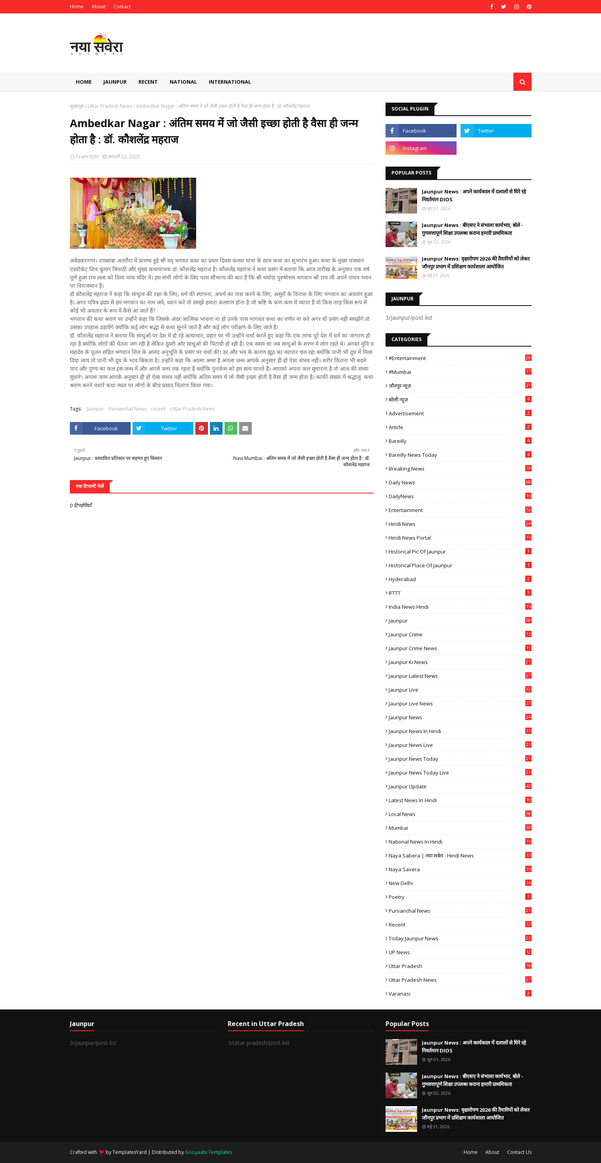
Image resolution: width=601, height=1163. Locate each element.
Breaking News (460, 468)
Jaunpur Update (460, 786)
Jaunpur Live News (460, 703)
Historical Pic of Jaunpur (460, 551)
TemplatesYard (129, 1152)
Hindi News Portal (460, 537)
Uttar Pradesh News (110, 106)
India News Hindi (460, 606)
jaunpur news (460, 717)
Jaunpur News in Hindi (460, 731)
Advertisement (460, 413)
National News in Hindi (460, 841)
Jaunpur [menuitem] (115, 81)
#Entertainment (460, 358)
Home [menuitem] (84, 81)
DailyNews (460, 496)
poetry (460, 896)
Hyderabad (460, 579)
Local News (460, 814)
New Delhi (460, 883)
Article (460, 427)
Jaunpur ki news (460, 662)
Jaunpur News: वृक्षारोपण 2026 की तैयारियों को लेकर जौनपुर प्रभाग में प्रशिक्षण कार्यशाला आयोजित (476, 262)
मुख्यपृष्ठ (77, 106)
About (98, 6)
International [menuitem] (230, 81)
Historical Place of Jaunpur (460, 565)
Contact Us (519, 1152)
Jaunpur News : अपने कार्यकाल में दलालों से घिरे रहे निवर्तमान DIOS (474, 195)
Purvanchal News (127, 408)
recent (158, 408)
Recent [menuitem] (148, 81)
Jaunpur (95, 408)
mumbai (460, 827)
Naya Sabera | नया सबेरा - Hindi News (460, 855)
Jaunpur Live (460, 689)
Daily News (460, 482)
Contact (122, 6)
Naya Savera (460, 869)
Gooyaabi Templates (208, 1152)
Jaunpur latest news (460, 675)
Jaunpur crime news (460, 648)
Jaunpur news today (460, 758)
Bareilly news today (460, 454)
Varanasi (460, 993)
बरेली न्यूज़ (460, 399)
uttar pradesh (460, 966)
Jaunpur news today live (460, 772)
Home (77, 6)
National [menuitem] (183, 81)
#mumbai (460, 371)
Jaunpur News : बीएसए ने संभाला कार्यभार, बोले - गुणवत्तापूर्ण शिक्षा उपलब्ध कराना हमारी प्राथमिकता (472, 228)
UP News (460, 952)
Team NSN (87, 156)
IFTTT (460, 593)
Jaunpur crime (460, 634)
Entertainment (460, 510)
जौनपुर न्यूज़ (460, 385)
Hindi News (460, 523)
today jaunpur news (460, 938)
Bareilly (460, 441)
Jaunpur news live (460, 744)
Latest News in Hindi (460, 800)
